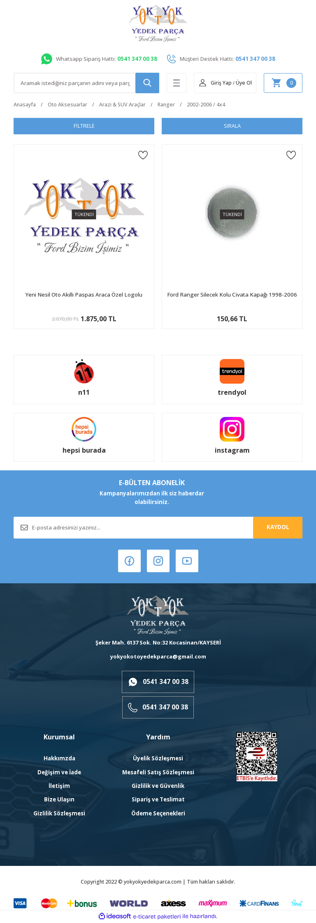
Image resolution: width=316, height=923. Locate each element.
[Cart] (283, 83)
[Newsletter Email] (158, 528)
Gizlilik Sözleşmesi (59, 813)
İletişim (59, 786)
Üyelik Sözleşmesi (158, 759)
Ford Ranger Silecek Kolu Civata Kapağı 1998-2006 (232, 294)
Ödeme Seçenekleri (158, 813)
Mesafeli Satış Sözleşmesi (158, 772)
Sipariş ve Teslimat (158, 800)
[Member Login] (215, 83)
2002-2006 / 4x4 (206, 104)
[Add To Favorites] (143, 155)
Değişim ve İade (59, 772)
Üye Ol (244, 82)
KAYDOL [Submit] (278, 527)
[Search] (86, 83)
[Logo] (158, 23)
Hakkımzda (59, 759)
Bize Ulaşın (59, 800)
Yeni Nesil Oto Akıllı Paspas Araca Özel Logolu (84, 294)
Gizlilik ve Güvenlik (158, 786)
